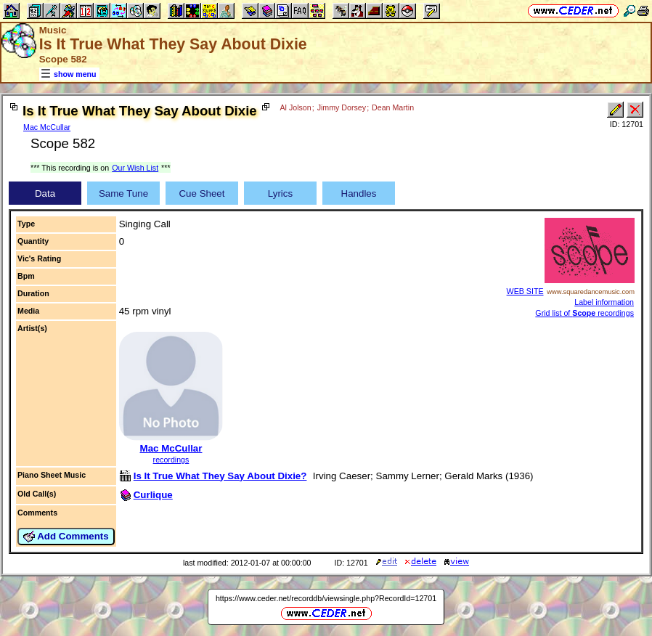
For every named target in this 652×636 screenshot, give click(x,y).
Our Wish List (135, 167)
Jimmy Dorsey (342, 107)
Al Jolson (295, 107)
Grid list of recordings (584, 313)
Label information (604, 302)
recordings (171, 459)
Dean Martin (393, 107)
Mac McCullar (46, 127)
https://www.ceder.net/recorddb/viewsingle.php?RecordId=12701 (326, 598)
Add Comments (66, 536)
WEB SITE (525, 291)
